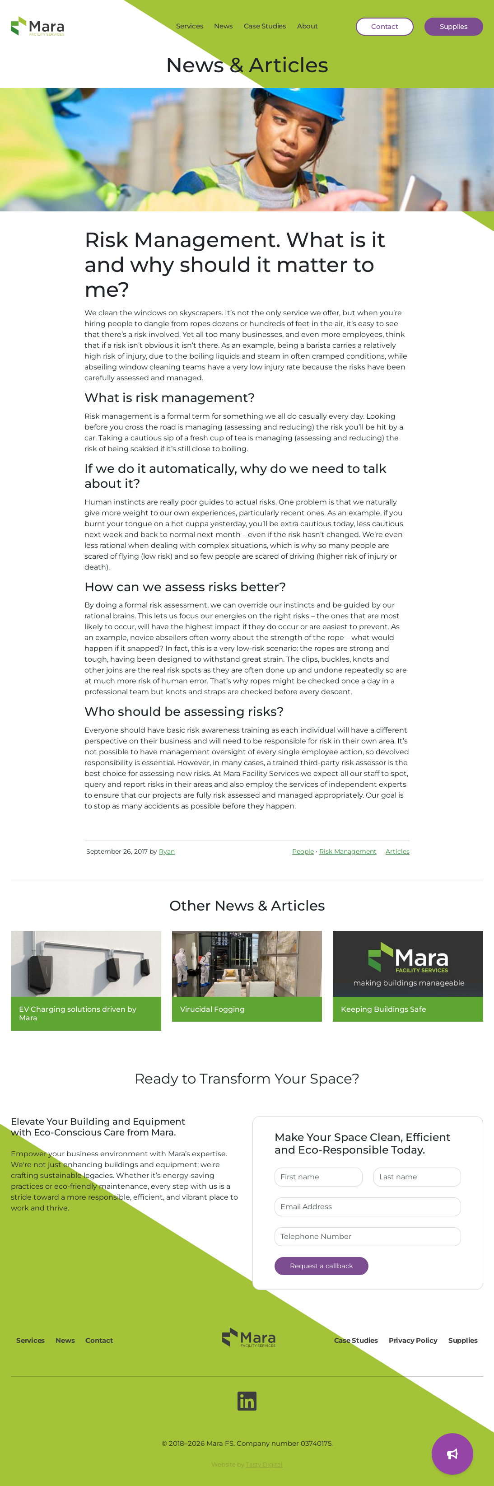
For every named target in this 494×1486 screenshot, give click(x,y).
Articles (398, 851)
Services (189, 26)
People (303, 851)
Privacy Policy (413, 1340)
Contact (384, 26)
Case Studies (265, 26)
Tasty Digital (264, 1464)
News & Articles (247, 64)
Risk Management (348, 851)
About (307, 26)
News (223, 26)
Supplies (454, 26)
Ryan (167, 851)
